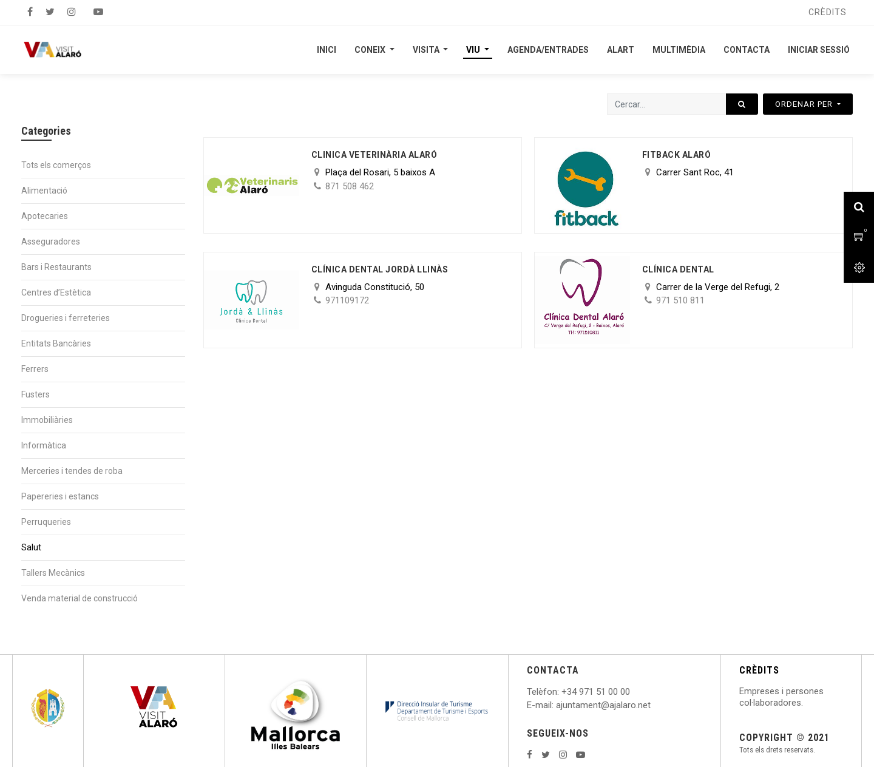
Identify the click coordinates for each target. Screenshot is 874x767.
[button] (808, 104)
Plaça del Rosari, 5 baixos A (380, 172)
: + (562, 691)
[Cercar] (742, 104)
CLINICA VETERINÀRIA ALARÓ (374, 155)
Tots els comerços (56, 165)
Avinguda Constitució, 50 (374, 287)
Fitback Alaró (676, 155)
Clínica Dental (678, 269)
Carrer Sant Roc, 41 (695, 172)
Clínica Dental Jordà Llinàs (380, 269)
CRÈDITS (759, 670)
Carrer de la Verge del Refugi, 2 (717, 287)
